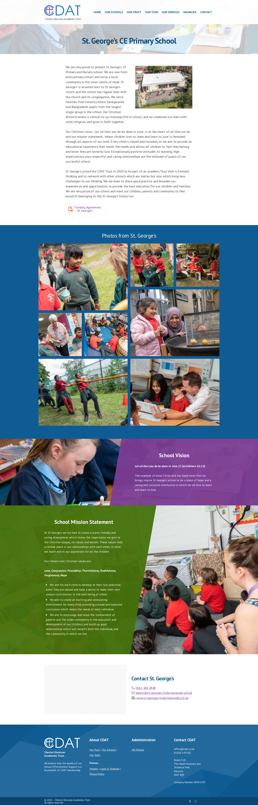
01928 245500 (182, 752)
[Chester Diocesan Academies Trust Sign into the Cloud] (195, 801)
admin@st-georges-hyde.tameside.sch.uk (164, 693)
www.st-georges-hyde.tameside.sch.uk (162, 698)
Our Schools (109, 749)
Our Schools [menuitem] (114, 12)
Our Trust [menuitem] (134, 12)
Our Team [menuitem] (151, 12)
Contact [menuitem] (206, 12)
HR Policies (138, 749)
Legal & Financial (109, 768)
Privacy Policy (97, 774)
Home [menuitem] (97, 12)
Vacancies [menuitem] (189, 12)
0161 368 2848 (146, 688)
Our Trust (95, 749)
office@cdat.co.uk (184, 749)
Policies (94, 768)
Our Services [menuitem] (171, 12)
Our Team (95, 755)
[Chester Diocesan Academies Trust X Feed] (190, 801)
